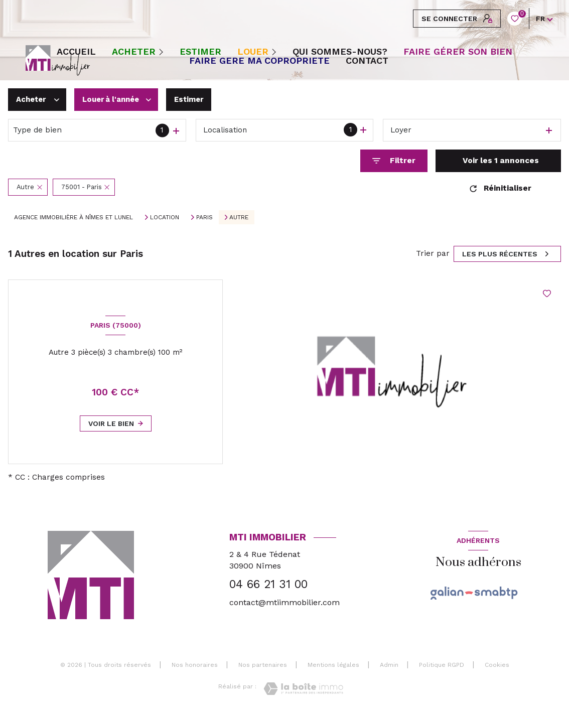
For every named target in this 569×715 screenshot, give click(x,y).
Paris (204, 217)
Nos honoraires (195, 664)
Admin (389, 664)
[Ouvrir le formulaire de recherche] (394, 161)
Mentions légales (333, 664)
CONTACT (367, 60)
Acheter (134, 51)
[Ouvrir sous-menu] (163, 51)
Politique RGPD (441, 664)
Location (164, 217)
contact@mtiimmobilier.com (284, 602)
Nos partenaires (262, 664)
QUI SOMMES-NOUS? (340, 51)
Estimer (197, 99)
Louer (252, 51)
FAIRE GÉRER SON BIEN (457, 51)
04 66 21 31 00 (268, 584)
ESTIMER (200, 51)
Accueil (76, 51)
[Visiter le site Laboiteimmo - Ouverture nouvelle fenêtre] (303, 688)
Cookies (497, 665)
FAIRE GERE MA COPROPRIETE (259, 60)
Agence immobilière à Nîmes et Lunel (73, 217)
